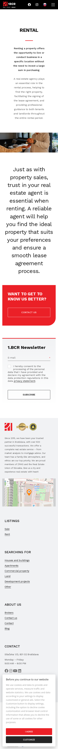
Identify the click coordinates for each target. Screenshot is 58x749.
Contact (9, 623)
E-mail (11, 357)
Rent (7, 534)
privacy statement (24, 380)
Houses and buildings (17, 560)
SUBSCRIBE (29, 394)
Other (8, 586)
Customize (29, 739)
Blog (7, 628)
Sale (7, 528)
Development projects (17, 581)
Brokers (9, 612)
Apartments (11, 565)
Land (8, 576)
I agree (29, 731)
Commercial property (17, 570)
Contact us (29, 312)
